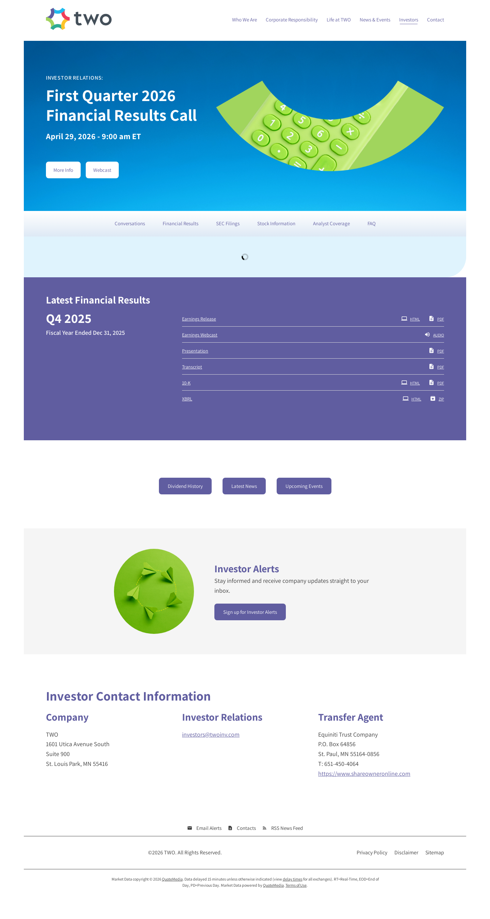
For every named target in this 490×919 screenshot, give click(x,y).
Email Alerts (209, 828)
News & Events (375, 19)
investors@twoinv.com (211, 734)
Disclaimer (406, 852)
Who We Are (244, 19)
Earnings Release (199, 319)
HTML (410, 318)
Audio (434, 334)
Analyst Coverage (331, 223)
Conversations (130, 223)
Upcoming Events (304, 486)
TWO (169, 852)
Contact (435, 19)
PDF (436, 318)
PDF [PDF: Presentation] (436, 350)
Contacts (246, 828)
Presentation (195, 351)
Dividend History (185, 486)
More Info (63, 170)
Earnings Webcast (199, 335)
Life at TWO (339, 19)
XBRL (187, 399)
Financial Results (180, 223)
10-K (186, 383)
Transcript (192, 367)
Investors (408, 19)
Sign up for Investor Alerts (250, 612)
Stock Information (276, 223)
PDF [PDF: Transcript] (436, 366)
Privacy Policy (372, 852)
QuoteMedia (172, 879)
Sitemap (434, 852)
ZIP (437, 398)
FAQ (372, 223)
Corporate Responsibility (292, 19)
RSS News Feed (287, 828)
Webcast (102, 170)
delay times (293, 879)
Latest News (244, 486)
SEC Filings (228, 223)
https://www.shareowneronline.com (364, 773)
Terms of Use (296, 885)
